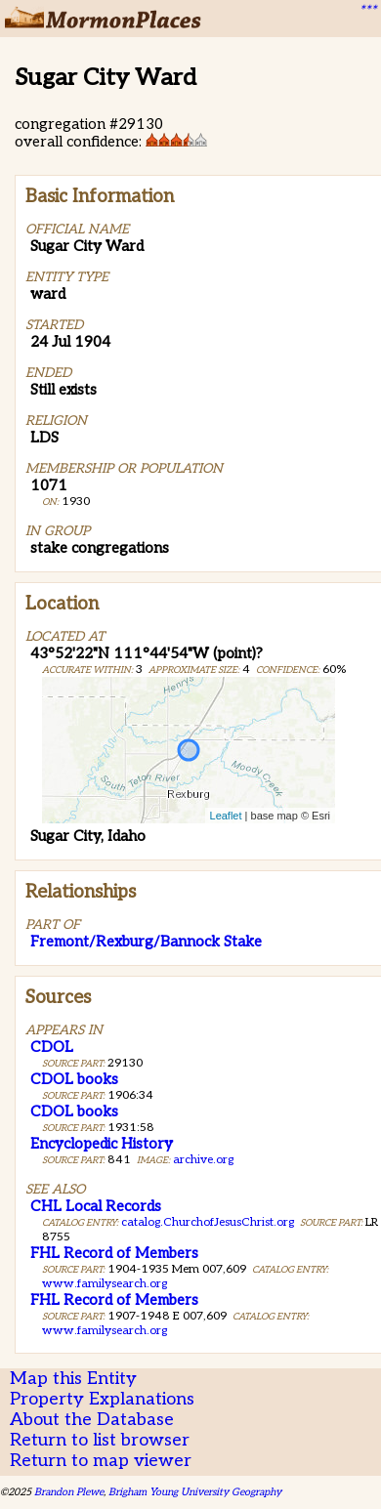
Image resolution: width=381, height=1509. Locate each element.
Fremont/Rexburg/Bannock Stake (146, 941)
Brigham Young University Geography (194, 1492)
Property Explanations (102, 1399)
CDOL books (74, 1079)
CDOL (51, 1047)
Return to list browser (100, 1440)
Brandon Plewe (69, 1492)
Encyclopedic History (101, 1144)
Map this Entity (73, 1378)
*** (367, 11)
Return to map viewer (100, 1460)
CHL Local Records (95, 1206)
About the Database (92, 1419)
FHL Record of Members (114, 1253)
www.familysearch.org (104, 1284)
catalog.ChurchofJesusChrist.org (207, 1222)
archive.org (203, 1160)
